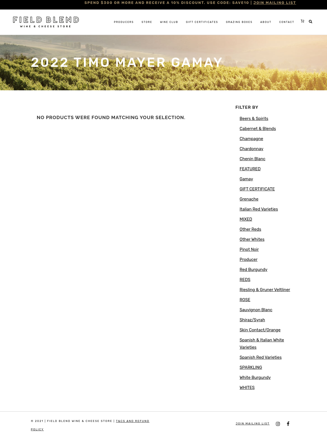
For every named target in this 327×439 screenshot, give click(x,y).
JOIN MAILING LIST (275, 3)
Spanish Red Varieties (261, 357)
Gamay (246, 178)
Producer (248, 259)
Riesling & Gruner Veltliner (265, 289)
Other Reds (250, 229)
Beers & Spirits (254, 118)
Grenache (249, 199)
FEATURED (250, 168)
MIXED (246, 219)
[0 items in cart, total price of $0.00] (302, 21)
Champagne (251, 138)
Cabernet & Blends (258, 128)
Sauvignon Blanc (256, 309)
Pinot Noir (249, 249)
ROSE (245, 299)
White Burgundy (255, 377)
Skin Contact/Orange (260, 329)
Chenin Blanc (252, 158)
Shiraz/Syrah (252, 319)
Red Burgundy (254, 269)
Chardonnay (251, 148)
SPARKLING (251, 367)
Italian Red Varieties (259, 209)
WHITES (247, 387)
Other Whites (252, 239)
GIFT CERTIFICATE (257, 189)
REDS (245, 279)
